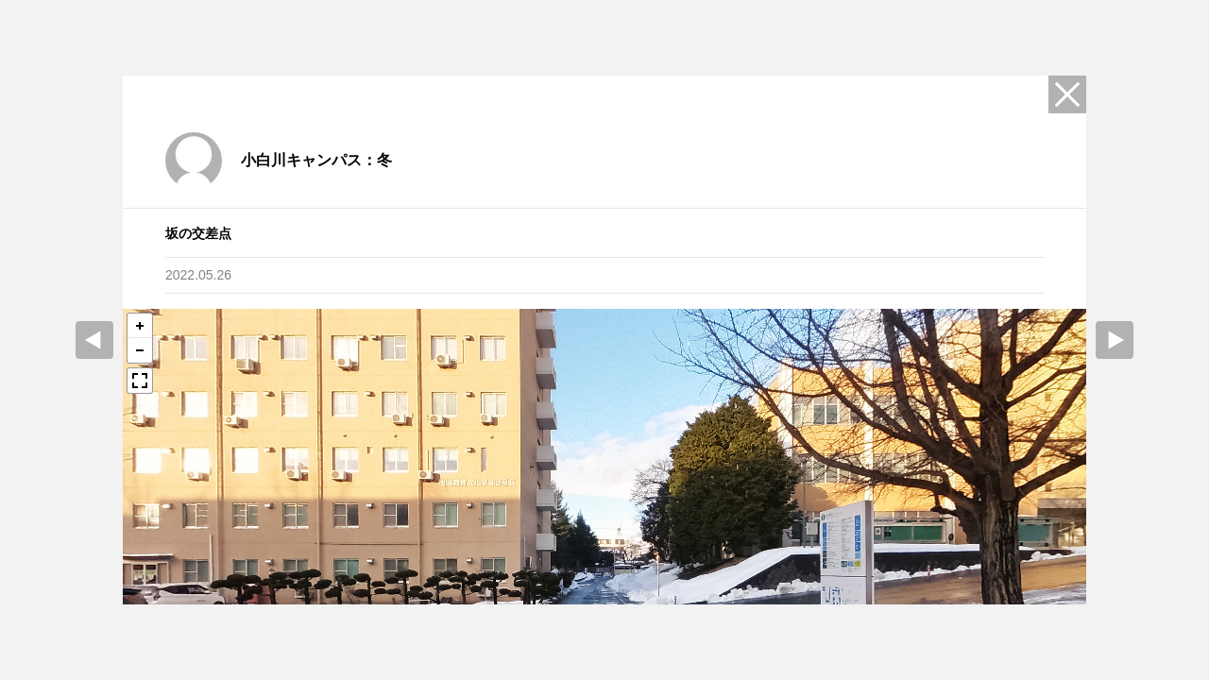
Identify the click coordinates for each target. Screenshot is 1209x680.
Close (1067, 94)
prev (94, 340)
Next (1114, 340)
